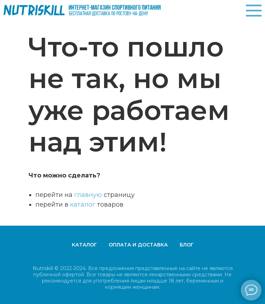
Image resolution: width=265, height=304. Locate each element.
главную (88, 195)
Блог (187, 245)
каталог (82, 204)
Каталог (84, 245)
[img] (254, 10)
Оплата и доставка (138, 245)
